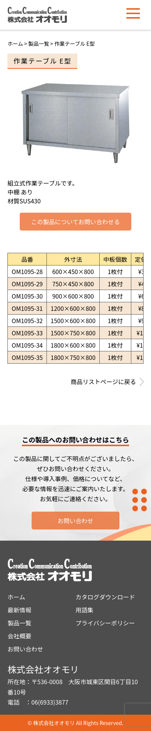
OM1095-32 (27, 320)
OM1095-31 (27, 308)
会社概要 (19, 635)
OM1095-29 (27, 283)
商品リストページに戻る (107, 382)
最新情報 (19, 609)
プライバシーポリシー (105, 622)
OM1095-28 (27, 271)
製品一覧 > (41, 43)
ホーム (15, 43)
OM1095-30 (27, 296)
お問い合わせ (75, 520)
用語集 (84, 609)
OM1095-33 (27, 332)
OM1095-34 (27, 345)
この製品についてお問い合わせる (75, 221)
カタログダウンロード (105, 596)
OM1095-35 (27, 357)
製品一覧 (19, 622)
